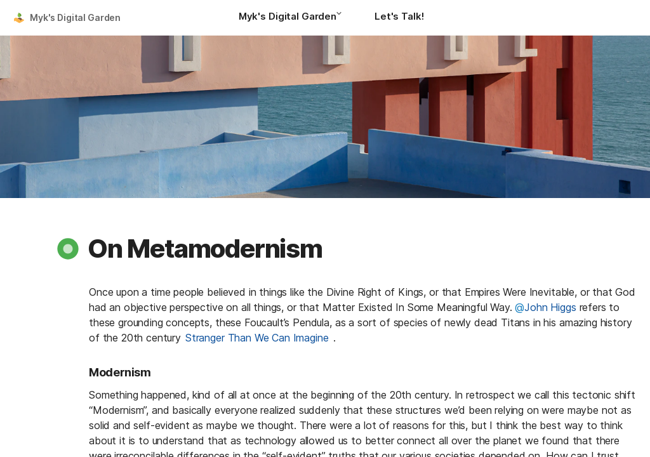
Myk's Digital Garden (75, 17)
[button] (342, 17)
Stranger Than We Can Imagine (257, 337)
